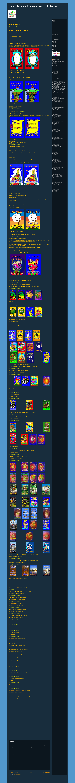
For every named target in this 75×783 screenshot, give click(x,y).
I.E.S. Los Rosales (56, 162)
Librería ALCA (55, 65)
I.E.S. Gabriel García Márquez (57, 176)
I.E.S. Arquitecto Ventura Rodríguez (58, 107)
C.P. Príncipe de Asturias (57, 113)
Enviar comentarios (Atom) (17, 774)
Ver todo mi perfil (54, 63)
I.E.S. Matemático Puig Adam (57, 182)
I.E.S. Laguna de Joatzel (57, 146)
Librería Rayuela (55, 66)
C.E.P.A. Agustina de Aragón (57, 175)
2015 (54, 45)
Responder (13, 754)
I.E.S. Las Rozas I (56, 108)
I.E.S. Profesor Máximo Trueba (57, 106)
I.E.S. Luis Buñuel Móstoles (57, 166)
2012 (54, 49)
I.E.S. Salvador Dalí (56, 132)
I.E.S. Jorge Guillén (56, 143)
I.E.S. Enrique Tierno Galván (57, 125)
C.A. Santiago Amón (56, 122)
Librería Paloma (55, 71)
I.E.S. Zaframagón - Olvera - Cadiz (58, 89)
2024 (54, 35)
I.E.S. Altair (55, 154)
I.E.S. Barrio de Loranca (56, 189)
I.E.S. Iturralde (55, 102)
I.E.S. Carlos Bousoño (56, 136)
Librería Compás (55, 70)
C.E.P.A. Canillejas (56, 158)
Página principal (55, 21)
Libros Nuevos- (56, 39)
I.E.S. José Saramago (56, 168)
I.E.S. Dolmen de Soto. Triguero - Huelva (59, 88)
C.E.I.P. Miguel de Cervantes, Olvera (58, 92)
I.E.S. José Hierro (55, 151)
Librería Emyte (55, 72)
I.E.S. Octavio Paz (56, 123)
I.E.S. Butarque (55, 131)
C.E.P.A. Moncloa (55, 159)
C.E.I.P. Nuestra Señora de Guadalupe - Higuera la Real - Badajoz (59, 83)
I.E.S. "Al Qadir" (55, 190)
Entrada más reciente (13, 772)
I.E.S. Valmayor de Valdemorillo (58, 138)
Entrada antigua (46, 772)
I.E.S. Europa (55, 191)
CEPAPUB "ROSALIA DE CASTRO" (58, 188)
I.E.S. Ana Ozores (56, 178)
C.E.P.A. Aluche (55, 177)
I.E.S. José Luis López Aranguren (58, 147)
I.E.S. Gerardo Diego (56, 117)
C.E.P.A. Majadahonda (56, 174)
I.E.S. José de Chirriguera (57, 130)
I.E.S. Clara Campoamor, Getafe (58, 121)
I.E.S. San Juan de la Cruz (57, 115)
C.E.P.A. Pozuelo (55, 114)
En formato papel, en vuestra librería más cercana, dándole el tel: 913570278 (59, 78)
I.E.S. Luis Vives (55, 129)
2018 (54, 42)
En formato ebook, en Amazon (57, 67)
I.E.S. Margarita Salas (56, 169)
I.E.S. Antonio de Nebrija (57, 184)
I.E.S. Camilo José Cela (56, 116)
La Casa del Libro (55, 73)
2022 (54, 41)
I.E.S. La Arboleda (56, 173)
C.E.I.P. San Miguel (56, 109)
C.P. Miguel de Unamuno (57, 93)
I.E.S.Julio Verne (55, 128)
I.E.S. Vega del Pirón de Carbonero (58, 139)
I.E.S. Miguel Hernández (57, 161)
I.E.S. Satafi (55, 152)
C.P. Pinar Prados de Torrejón (57, 110)
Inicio (30, 772)
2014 (54, 46)
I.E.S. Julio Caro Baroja (56, 155)
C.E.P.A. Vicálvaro (56, 96)
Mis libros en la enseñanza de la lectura (33, 6)
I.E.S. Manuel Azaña (56, 137)
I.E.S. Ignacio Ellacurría (56, 160)
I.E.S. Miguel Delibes (56, 140)
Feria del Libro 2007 (56, 74)
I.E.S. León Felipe (56, 145)
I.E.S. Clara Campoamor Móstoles (58, 167)
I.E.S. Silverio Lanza (56, 144)
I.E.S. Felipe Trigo (56, 185)
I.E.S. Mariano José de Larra (57, 101)
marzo (55, 38)
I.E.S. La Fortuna (55, 124)
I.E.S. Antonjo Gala (56, 97)
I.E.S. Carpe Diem (56, 153)
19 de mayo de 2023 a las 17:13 (21, 743)
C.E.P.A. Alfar (55, 183)
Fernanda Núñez (56, 59)
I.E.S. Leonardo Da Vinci (57, 170)
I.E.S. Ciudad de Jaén (56, 100)
